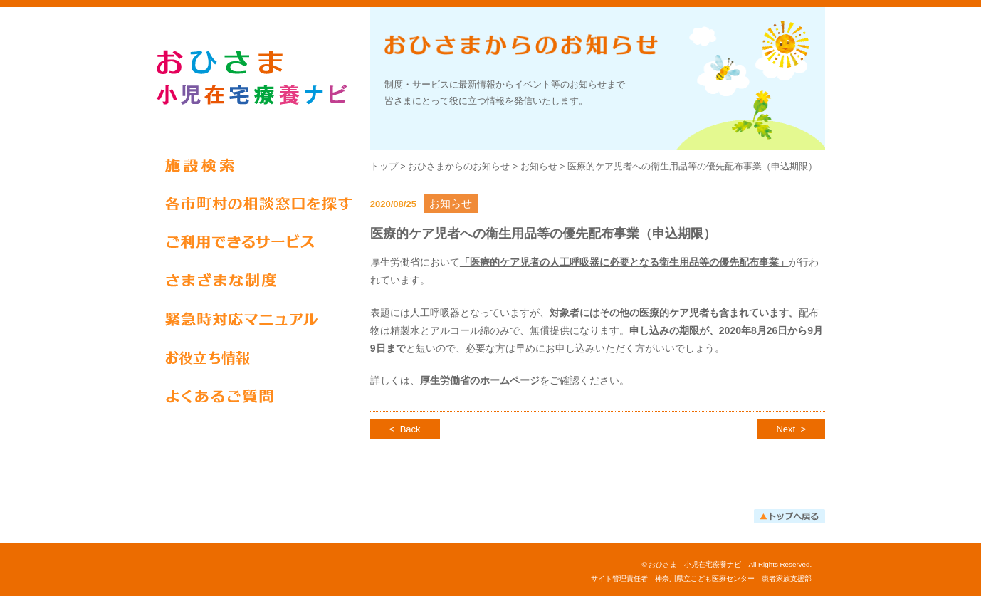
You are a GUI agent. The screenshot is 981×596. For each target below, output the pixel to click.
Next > (791, 429)
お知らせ (538, 167)
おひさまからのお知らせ (459, 167)
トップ (384, 167)
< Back (405, 429)
